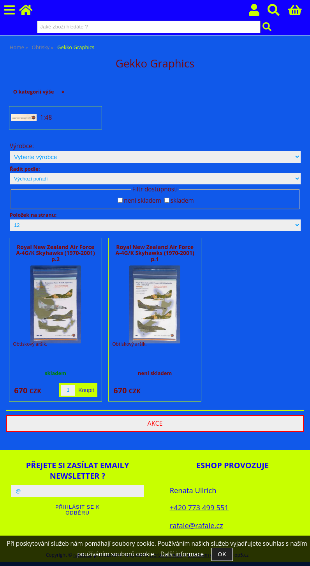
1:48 (46, 118)
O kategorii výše (33, 91)
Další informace (182, 554)
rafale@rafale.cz (196, 525)
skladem (182, 200)
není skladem (142, 200)
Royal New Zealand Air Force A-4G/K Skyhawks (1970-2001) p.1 (154, 253)
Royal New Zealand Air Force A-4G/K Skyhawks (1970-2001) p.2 (55, 253)
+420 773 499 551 (199, 507)
